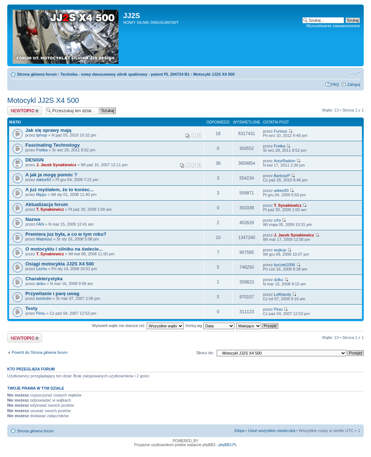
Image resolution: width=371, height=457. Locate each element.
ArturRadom (284, 161)
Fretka (41, 150)
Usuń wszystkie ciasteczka (271, 430)
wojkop (280, 250)
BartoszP (282, 175)
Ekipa (239, 430)
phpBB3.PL (227, 445)
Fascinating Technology (52, 145)
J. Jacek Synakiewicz (56, 165)
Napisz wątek (24, 110)
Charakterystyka (44, 278)
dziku (41, 283)
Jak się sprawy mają (48, 130)
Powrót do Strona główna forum (39, 352)
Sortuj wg (210, 325)
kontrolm (43, 298)
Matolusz (44, 239)
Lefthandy (282, 294)
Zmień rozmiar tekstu (355, 73)
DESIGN (34, 160)
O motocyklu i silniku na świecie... (64, 249)
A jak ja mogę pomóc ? (51, 174)
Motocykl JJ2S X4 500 (213, 74)
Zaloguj (353, 84)
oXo (277, 220)
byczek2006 (284, 265)
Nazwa (32, 219)
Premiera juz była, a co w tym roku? (66, 234)
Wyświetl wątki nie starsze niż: (138, 325)
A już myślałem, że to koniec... (59, 189)
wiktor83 (43, 179)
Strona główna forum (37, 74)
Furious (280, 131)
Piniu (40, 313)
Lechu (41, 269)
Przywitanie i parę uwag (52, 293)
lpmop (41, 135)
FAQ (335, 84)
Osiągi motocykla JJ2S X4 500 (59, 264)
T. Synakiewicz (50, 209)
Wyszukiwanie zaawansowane (333, 26)
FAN (40, 224)
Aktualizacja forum (46, 204)
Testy (31, 308)
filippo (41, 194)
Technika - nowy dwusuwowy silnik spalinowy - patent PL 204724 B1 (125, 74)
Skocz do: (205, 353)
